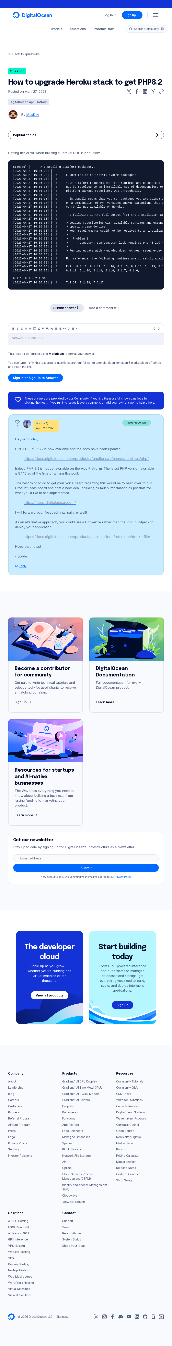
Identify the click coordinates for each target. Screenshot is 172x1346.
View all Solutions (20, 1295)
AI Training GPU (18, 1233)
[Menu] (155, 15)
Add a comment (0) (104, 308)
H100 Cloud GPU (19, 1227)
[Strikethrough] (26, 328)
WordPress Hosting (21, 1282)
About (12, 1081)
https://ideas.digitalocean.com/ (50, 502)
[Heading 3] (51, 328)
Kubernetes (70, 1112)
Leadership (15, 1087)
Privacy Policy (123, 876)
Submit (86, 868)
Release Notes (126, 1168)
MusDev (32, 115)
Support (67, 1221)
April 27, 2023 (45, 428)
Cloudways (69, 1195)
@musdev (29, 439)
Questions (78, 29)
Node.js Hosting (18, 1270)
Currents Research (128, 1106)
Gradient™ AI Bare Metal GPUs (82, 1087)
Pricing (120, 1149)
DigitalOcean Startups (130, 1112)
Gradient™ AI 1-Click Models (80, 1094)
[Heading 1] (43, 328)
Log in (109, 15)
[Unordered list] (56, 328)
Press (12, 1131)
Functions (68, 1118)
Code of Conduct (128, 1174)
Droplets (68, 1106)
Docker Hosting (18, 1264)
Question (17, 71)
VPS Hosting (16, 1245)
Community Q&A (127, 1087)
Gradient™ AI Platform (76, 1100)
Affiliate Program (19, 1124)
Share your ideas (73, 1245)
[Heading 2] (47, 328)
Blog (11, 1094)
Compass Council (127, 1124)
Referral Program (19, 1118)
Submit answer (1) (67, 308)
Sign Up (23, 702)
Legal (11, 1137)
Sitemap (61, 1316)
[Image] (34, 328)
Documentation (126, 1161)
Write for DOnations (129, 1100)
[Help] (158, 328)
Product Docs (104, 29)
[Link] (30, 328)
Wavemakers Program (131, 1118)
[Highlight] (39, 328)
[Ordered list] (60, 328)
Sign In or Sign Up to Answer (35, 378)
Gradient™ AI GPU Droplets (80, 1081)
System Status (71, 1239)
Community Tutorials (129, 1081)
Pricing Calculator (128, 1155)
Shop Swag (124, 1180)
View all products (50, 995)
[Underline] (21, 328)
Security (13, 1149)
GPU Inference (18, 1239)
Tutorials (55, 29)
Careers (13, 1100)
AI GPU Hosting (18, 1221)
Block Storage (71, 1149)
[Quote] (64, 328)
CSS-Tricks (123, 1094)
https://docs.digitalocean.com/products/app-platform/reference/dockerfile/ (87, 537)
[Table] (73, 328)
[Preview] (154, 328)
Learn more (108, 702)
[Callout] (68, 328)
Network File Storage (76, 1155)
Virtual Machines (19, 1288)
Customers (15, 1106)
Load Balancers (72, 1131)
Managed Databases (76, 1137)
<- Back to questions (24, 54)
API (64, 1161)
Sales (66, 1227)
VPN (11, 1258)
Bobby (40, 423)
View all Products (73, 1201)
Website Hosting (19, 1251)
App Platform (71, 1124)
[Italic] (17, 328)
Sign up (132, 15)
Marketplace (124, 1143)
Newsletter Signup (128, 1137)
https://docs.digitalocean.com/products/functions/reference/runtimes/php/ (86, 458)
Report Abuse (71, 1233)
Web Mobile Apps (20, 1276)
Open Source (125, 1131)
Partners (13, 1112)
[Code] (77, 328)
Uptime (67, 1168)
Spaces (67, 1143)
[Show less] (155, 422)
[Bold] (13, 328)
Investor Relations (20, 1155)
